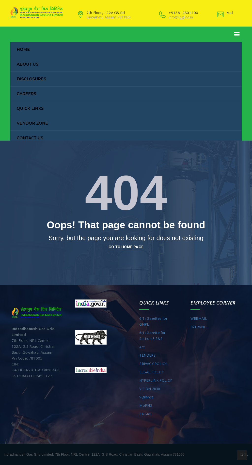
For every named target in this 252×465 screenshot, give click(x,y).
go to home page (126, 247)
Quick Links (30, 108)
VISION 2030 (149, 388)
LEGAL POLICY (151, 372)
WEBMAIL (198, 318)
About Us (27, 64)
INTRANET (199, 326)
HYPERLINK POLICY (155, 380)
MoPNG (145, 405)
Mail (229, 12)
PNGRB (145, 413)
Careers (26, 93)
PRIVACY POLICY (153, 363)
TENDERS (147, 355)
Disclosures (31, 79)
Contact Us (30, 138)
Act (142, 347)
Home (23, 49)
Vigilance (146, 397)
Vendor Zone (32, 123)
